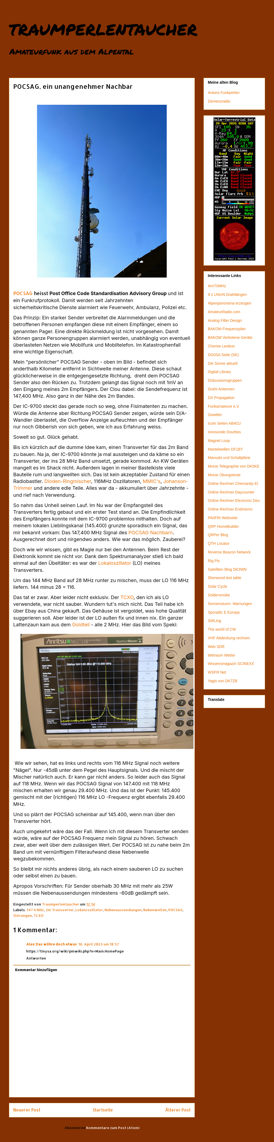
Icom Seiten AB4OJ (224, 423)
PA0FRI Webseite (223, 518)
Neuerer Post (26, 1110)
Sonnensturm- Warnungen (230, 604)
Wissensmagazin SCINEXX (231, 663)
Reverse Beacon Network (229, 552)
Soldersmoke (219, 595)
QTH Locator (218, 543)
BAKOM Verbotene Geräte (230, 337)
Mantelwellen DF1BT (225, 449)
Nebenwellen (155, 910)
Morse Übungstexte (224, 475)
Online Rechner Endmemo (230, 509)
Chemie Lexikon (221, 346)
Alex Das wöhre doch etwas (51, 944)
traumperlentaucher (103, 27)
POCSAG (22, 293)
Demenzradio (219, 101)
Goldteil (81, 624)
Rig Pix (214, 561)
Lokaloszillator (114, 563)
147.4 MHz (35, 910)
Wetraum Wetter (221, 655)
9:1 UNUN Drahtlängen (227, 294)
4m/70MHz (217, 286)
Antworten (36, 958)
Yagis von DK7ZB (222, 681)
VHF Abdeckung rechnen (229, 638)
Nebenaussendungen (123, 910)
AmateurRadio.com (224, 312)
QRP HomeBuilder (223, 526)
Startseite (103, 1110)
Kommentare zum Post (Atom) (112, 1128)
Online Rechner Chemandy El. (233, 483)
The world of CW (222, 629)
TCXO (126, 597)
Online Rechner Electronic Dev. (234, 500)
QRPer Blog (218, 535)
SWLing (214, 621)
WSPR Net (217, 672)
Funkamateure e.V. (224, 406)
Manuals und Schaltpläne (229, 457)
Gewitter (215, 415)
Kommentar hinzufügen (36, 970)
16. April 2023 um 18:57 (98, 944)
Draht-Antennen (221, 389)
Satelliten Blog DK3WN (227, 569)
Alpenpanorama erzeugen (229, 303)
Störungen (22, 915)
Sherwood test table (224, 578)
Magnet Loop (219, 440)
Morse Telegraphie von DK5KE (233, 466)
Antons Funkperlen (224, 92)
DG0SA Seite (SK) (223, 355)
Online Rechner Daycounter (231, 492)
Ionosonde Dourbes (224, 432)
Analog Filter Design (225, 320)
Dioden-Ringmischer (67, 481)
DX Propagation (221, 398)
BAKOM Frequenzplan (227, 329)
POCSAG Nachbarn (150, 532)
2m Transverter (60, 910)
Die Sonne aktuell (223, 363)
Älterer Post (178, 1110)
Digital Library (219, 372)
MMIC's (152, 481)
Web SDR (216, 646)
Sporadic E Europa (224, 612)
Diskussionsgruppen (225, 380)
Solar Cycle (217, 586)
